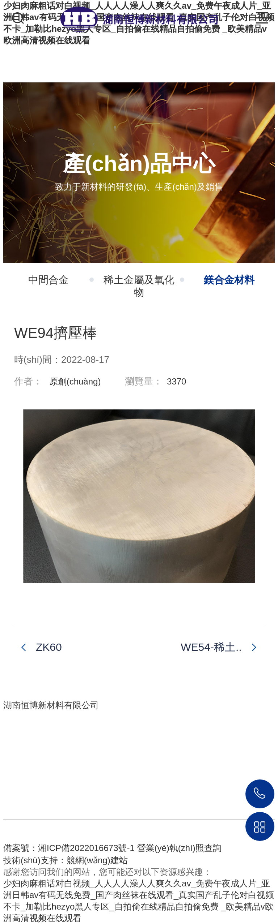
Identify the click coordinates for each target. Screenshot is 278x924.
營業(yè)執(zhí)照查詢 (179, 848)
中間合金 (61, 279)
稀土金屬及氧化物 (144, 286)
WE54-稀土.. (211, 647)
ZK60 (49, 647)
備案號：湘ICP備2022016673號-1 (69, 848)
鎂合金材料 (229, 279)
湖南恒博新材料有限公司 (51, 705)
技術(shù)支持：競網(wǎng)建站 (65, 860)
